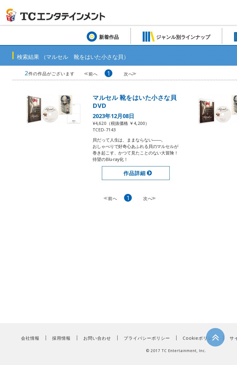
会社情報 (30, 337)
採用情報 (61, 337)
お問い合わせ (97, 337)
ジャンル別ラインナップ (183, 37)
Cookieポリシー (200, 337)
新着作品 (109, 37)
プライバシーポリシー (147, 337)
